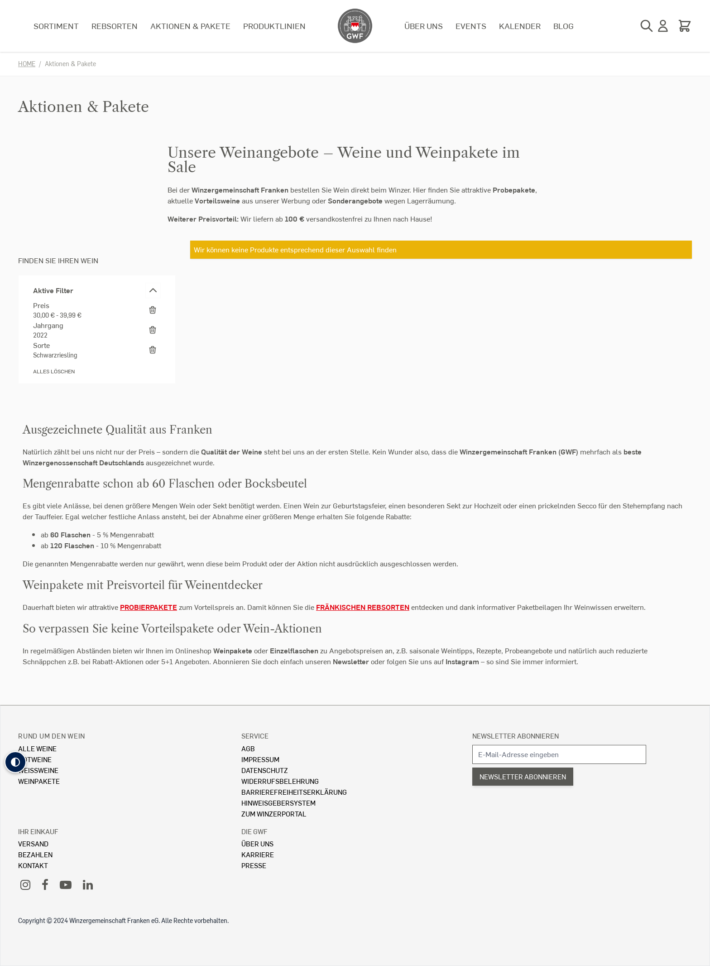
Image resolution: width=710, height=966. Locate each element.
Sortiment (56, 25)
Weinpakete (39, 781)
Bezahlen (35, 854)
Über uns (423, 25)
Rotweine (35, 759)
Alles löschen (54, 371)
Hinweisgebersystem (278, 802)
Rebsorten (114, 25)
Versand (33, 843)
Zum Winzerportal (274, 813)
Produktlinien (274, 25)
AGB (248, 748)
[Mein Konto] (663, 26)
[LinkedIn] (88, 884)
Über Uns (257, 843)
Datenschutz (264, 770)
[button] (15, 762)
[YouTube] (66, 884)
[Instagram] (25, 884)
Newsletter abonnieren (515, 735)
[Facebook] (45, 884)
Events (471, 25)
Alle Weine (37, 748)
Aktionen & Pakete (190, 25)
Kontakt (33, 865)
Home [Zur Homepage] (26, 63)
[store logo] (355, 25)
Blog (563, 25)
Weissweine (38, 770)
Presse (253, 865)
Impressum (260, 759)
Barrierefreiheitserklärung (294, 792)
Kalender (520, 25)
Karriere (257, 854)
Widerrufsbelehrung (280, 781)
